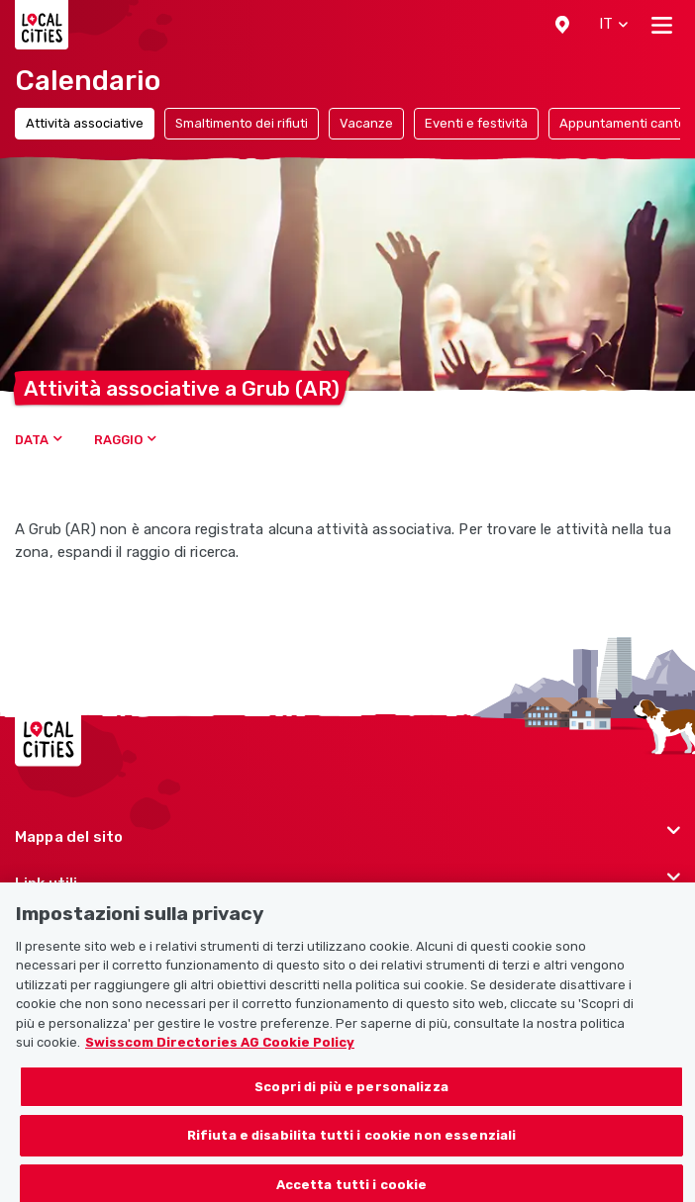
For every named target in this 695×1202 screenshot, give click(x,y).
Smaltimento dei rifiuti (241, 123)
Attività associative (85, 123)
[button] (562, 25)
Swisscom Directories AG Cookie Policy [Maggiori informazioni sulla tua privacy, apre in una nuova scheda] (219, 1057)
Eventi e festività (476, 123)
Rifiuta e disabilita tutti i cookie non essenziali (352, 1150)
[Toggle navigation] (662, 25)
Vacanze (366, 123)
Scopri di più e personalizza (351, 1101)
